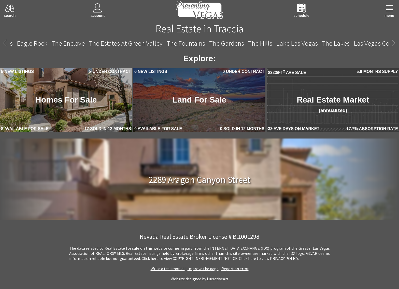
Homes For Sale (66, 99)
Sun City (84, 43)
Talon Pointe (116, 43)
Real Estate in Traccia (199, 28)
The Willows (375, 43)
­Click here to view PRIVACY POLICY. (269, 258)
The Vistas (301, 43)
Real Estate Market (333, 104)
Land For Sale (199, 99)
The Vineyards (265, 43)
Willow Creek (337, 43)
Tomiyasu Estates (160, 43)
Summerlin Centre (44, 43)
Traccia (199, 43)
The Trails (228, 43)
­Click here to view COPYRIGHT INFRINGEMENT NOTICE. (189, 258)
